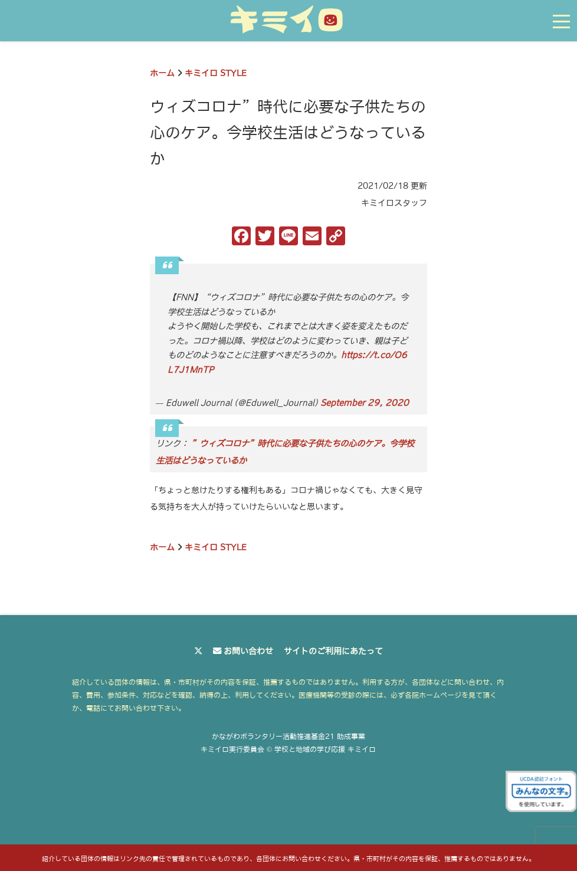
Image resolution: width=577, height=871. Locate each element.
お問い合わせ (248, 651)
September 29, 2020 (364, 403)
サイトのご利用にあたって (333, 651)
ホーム (162, 73)
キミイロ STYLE (216, 73)
